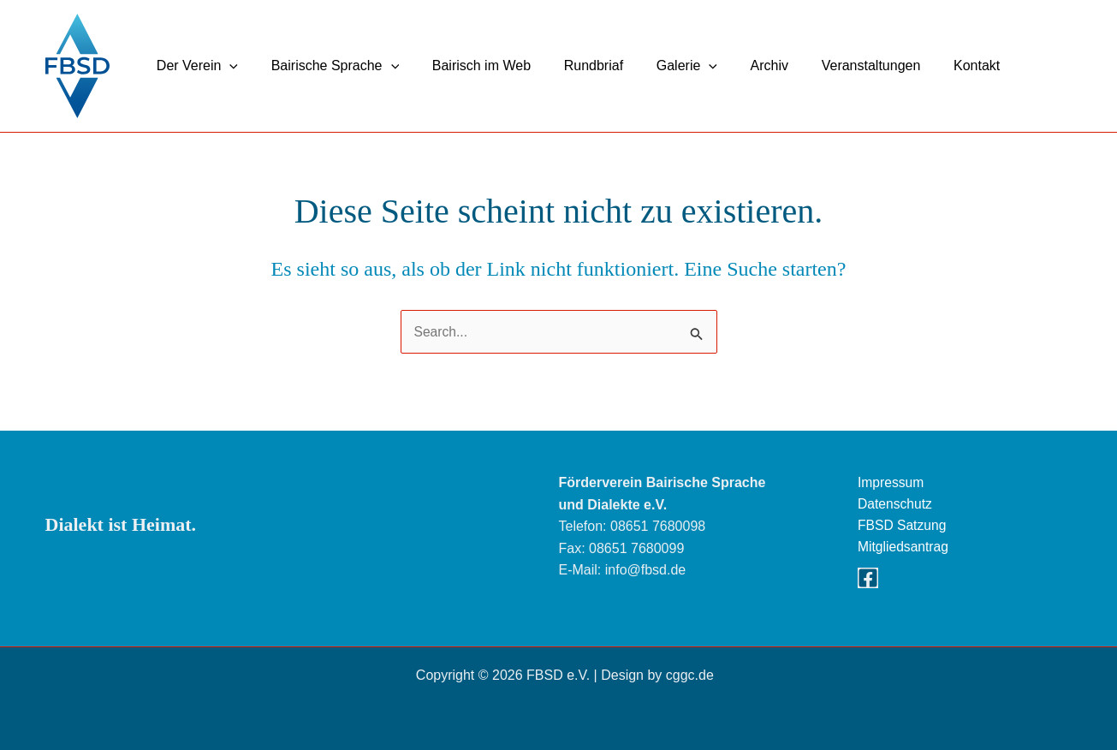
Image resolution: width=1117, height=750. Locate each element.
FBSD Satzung (903, 526)
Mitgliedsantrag (904, 548)
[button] (226, 65)
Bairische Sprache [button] (326, 65)
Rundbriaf (573, 65)
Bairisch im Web (467, 65)
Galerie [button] (661, 65)
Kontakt (934, 65)
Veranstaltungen (833, 65)
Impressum (891, 482)
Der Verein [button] (194, 65)
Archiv (738, 65)
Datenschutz (896, 504)
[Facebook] (868, 579)
